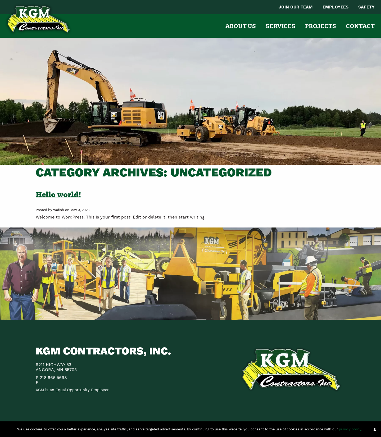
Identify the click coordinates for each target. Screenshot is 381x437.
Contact (360, 26)
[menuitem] (295, 7)
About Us (240, 26)
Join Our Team (296, 7)
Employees (335, 7)
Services (280, 26)
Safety (366, 7)
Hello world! (58, 194)
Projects (320, 26)
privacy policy (350, 429)
